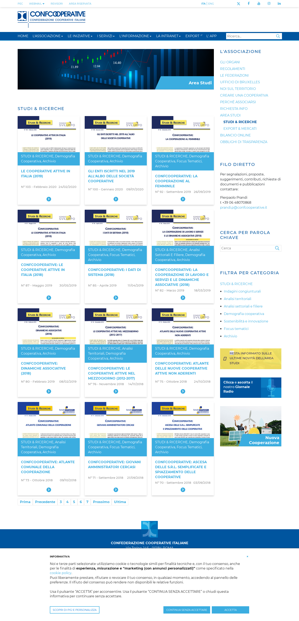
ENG (211, 3)
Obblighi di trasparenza (243, 142)
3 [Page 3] (61, 502)
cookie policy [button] (60, 573)
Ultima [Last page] (120, 502)
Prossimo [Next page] (101, 502)
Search (278, 36)
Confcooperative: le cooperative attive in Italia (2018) (43, 270)
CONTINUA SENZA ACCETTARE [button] (186, 609)
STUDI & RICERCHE (37, 156)
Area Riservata (80, 3)
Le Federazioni (234, 75)
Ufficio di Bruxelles (240, 82)
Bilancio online (235, 135)
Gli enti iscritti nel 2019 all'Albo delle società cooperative (111, 176)
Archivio (49, 161)
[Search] (254, 36)
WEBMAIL (37, 3)
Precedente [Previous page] (45, 502)
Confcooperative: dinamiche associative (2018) (43, 368)
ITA (203, 3)
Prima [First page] (25, 502)
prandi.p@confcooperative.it (243, 207)
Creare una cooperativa (244, 95)
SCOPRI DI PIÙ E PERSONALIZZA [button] (75, 609)
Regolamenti (232, 69)
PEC (20, 3)
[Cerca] (250, 248)
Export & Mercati (240, 129)
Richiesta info (234, 109)
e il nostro (238, 386)
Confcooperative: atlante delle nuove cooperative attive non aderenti (182, 368)
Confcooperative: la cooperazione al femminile (176, 181)
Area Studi (230, 115)
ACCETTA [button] (230, 609)
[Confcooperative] (51, 19)
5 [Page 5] (74, 502)
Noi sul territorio (238, 89)
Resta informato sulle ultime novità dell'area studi (251, 358)
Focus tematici (189, 161)
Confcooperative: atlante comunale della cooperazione (48, 467)
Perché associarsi (238, 102)
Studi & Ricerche (240, 122)
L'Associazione (240, 51)
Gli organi (230, 62)
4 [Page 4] (67, 502)
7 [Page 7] (87, 502)
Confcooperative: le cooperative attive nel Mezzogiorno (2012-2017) (111, 373)
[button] (62, 36)
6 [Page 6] (81, 502)
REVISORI (57, 3)
